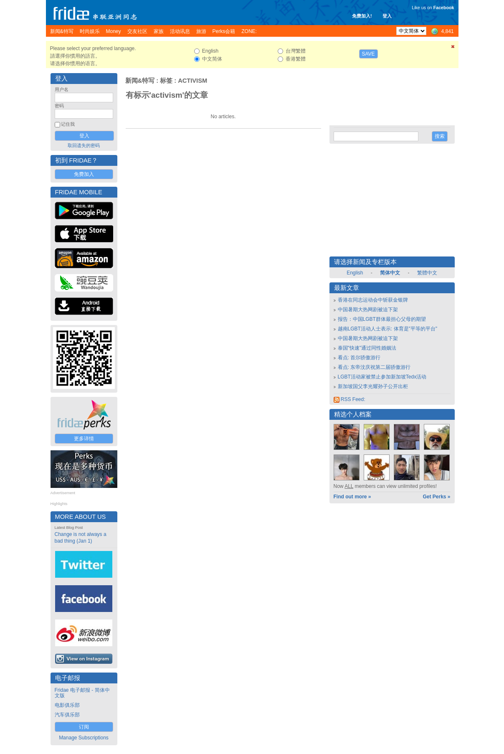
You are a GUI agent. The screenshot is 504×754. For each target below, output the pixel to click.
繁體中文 (427, 273)
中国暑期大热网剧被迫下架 (368, 309)
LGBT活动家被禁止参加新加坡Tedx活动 (382, 377)
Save (368, 54)
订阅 (84, 727)
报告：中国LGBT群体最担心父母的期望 (382, 319)
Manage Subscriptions (84, 738)
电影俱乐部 (67, 705)
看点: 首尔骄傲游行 (359, 357)
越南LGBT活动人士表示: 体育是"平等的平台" (388, 329)
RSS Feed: (349, 399)
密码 (59, 105)
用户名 (61, 89)
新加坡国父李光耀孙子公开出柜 (373, 386)
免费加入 (84, 174)
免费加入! (362, 15)
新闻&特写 (140, 80)
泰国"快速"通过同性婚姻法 (367, 348)
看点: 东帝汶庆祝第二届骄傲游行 (374, 367)
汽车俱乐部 (67, 715)
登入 (387, 15)
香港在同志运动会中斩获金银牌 (373, 300)
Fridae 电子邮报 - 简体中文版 (82, 692)
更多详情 (84, 439)
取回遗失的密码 (84, 145)
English (355, 273)
